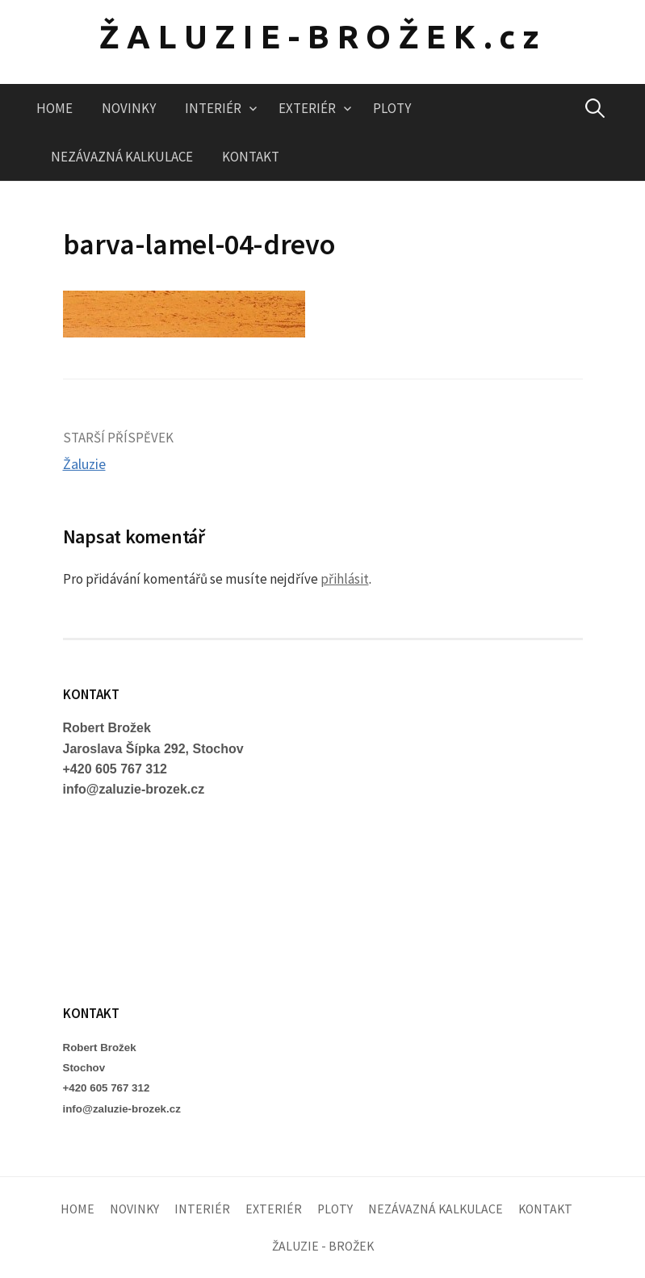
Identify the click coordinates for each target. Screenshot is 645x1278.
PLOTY (392, 108)
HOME (54, 108)
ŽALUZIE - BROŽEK (323, 1246)
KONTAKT (250, 157)
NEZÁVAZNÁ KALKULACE (122, 157)
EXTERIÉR (307, 108)
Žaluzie (84, 464)
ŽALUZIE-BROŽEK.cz (323, 37)
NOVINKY (129, 108)
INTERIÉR (213, 108)
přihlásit (344, 579)
